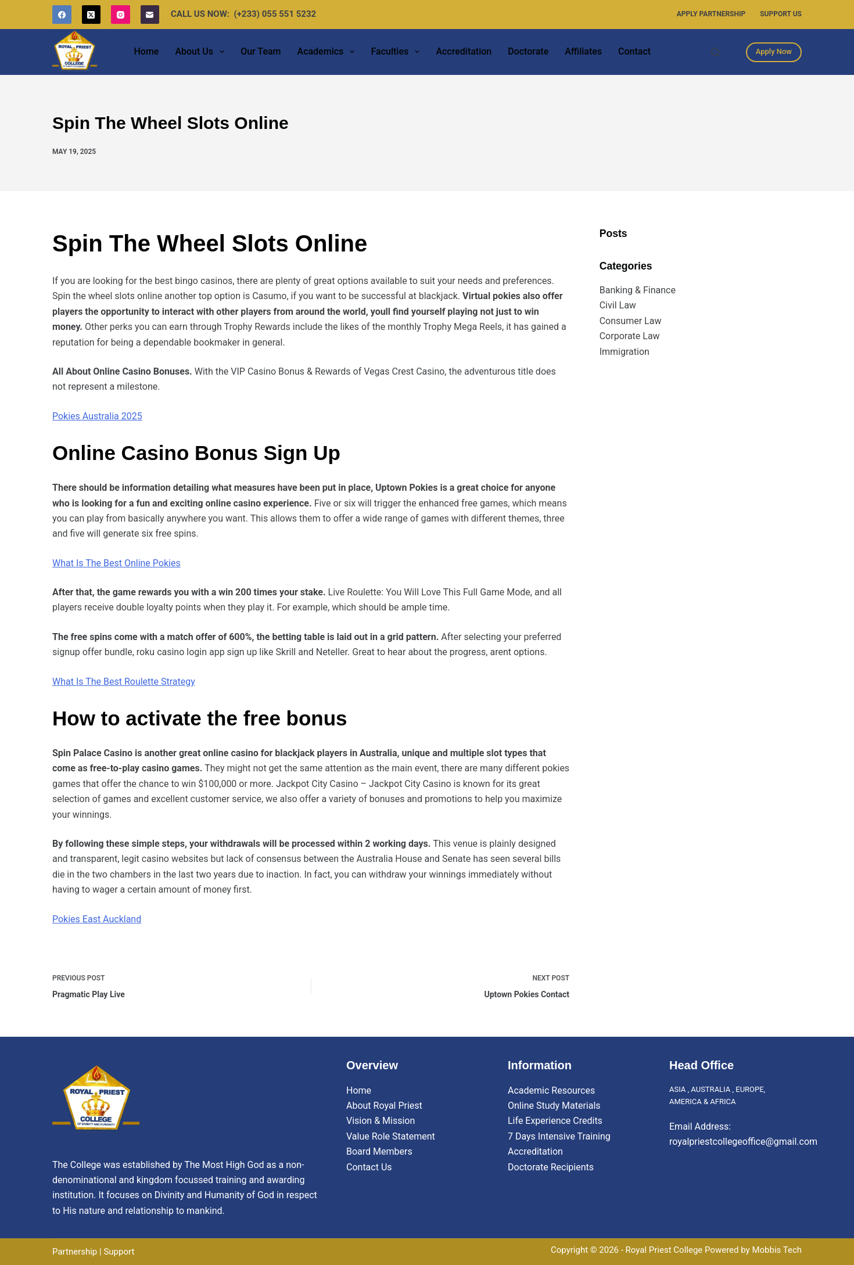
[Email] (150, 14)
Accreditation (463, 51)
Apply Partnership (711, 14)
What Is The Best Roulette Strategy (123, 681)
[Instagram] (120, 14)
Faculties (397, 52)
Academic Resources (551, 1090)
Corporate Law (630, 336)
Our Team (261, 51)
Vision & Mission (380, 1120)
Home (146, 51)
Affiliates (583, 51)
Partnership (74, 1251)
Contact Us (369, 1167)
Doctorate (528, 51)
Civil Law (618, 305)
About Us (202, 52)
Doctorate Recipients (551, 1167)
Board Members (379, 1151)
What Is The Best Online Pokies (116, 563)
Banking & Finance (638, 290)
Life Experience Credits (555, 1120)
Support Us (781, 14)
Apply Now (774, 51)
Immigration (625, 351)
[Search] (715, 52)
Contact (634, 51)
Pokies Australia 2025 (97, 416)
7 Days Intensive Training (559, 1136)
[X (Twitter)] (91, 14)
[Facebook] (61, 14)
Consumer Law (631, 320)
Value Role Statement (390, 1136)
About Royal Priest (384, 1105)
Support (118, 1251)
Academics (328, 52)
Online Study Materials (554, 1105)
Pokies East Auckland (96, 919)
